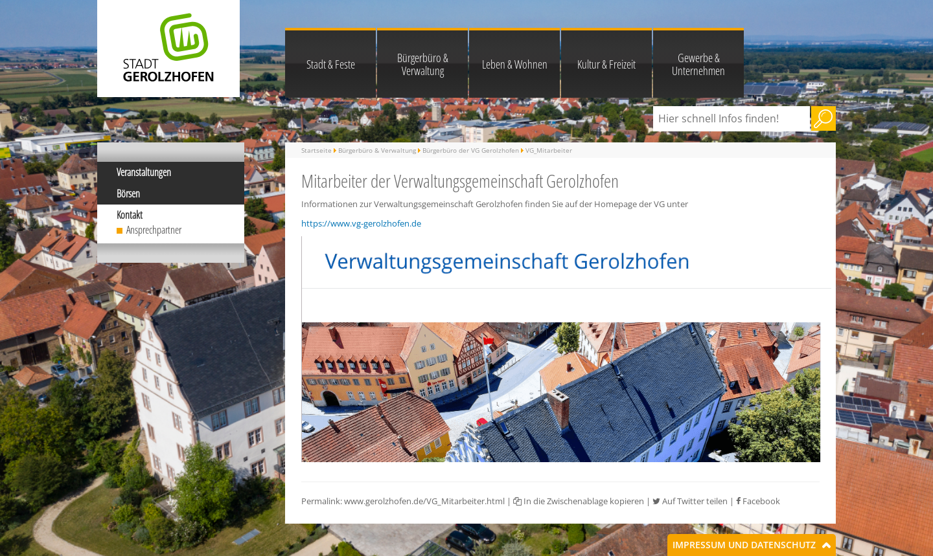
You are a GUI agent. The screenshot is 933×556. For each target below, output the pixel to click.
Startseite (316, 150)
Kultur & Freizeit (606, 64)
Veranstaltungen (144, 172)
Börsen (128, 193)
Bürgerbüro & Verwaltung (422, 64)
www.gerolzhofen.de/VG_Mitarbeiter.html (424, 501)
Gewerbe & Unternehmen (698, 64)
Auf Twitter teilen (690, 501)
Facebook (758, 501)
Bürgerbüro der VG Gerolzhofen (470, 150)
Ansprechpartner (153, 230)
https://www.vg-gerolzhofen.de (361, 223)
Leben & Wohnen (514, 64)
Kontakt (130, 215)
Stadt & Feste (330, 64)
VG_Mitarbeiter (548, 150)
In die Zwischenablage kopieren (578, 501)
